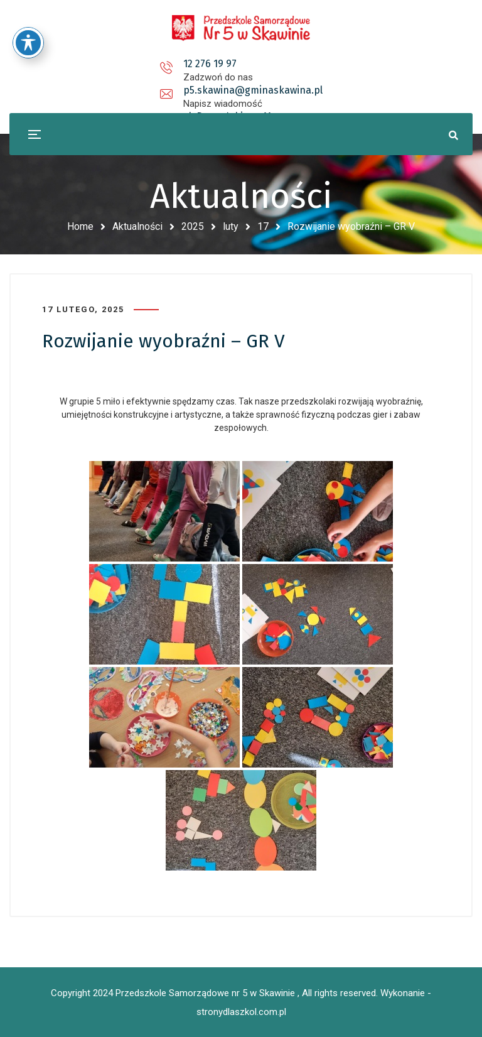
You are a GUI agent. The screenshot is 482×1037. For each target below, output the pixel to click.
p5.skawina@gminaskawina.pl (243, 64)
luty (230, 226)
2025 (192, 226)
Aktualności (137, 226)
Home (80, 226)
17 (263, 226)
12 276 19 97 (92, 64)
